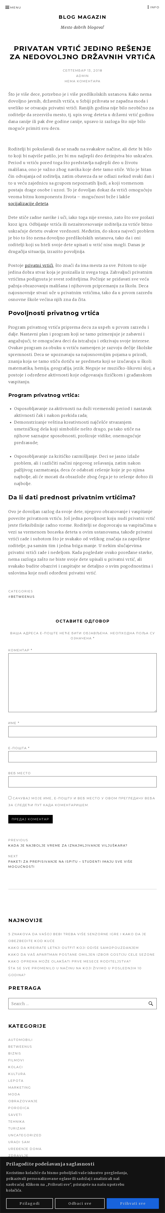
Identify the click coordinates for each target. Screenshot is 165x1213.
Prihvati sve (133, 1203)
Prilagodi (30, 1203)
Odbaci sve (80, 1203)
